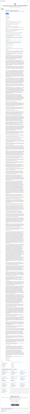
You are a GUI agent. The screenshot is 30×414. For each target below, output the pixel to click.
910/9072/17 (12, 108)
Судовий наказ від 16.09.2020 (14, 376)
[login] (28, 1)
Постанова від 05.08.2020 (23, 376)
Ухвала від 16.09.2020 (4, 376)
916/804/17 (16, 123)
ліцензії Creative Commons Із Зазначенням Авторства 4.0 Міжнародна (21, 408)
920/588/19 (9, 20)
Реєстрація (7, 13)
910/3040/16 (7, 270)
